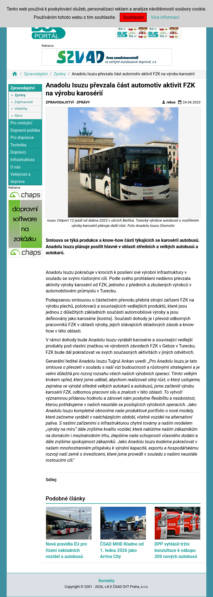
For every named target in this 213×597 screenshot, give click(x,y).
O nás (15, 167)
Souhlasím (133, 17)
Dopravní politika (25, 130)
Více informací (165, 17)
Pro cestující (21, 123)
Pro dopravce (22, 137)
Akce (18, 115)
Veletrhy (20, 109)
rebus (168, 102)
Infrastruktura (22, 159)
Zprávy (60, 74)
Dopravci (18, 152)
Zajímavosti (23, 102)
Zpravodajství (36, 74)
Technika (18, 145)
